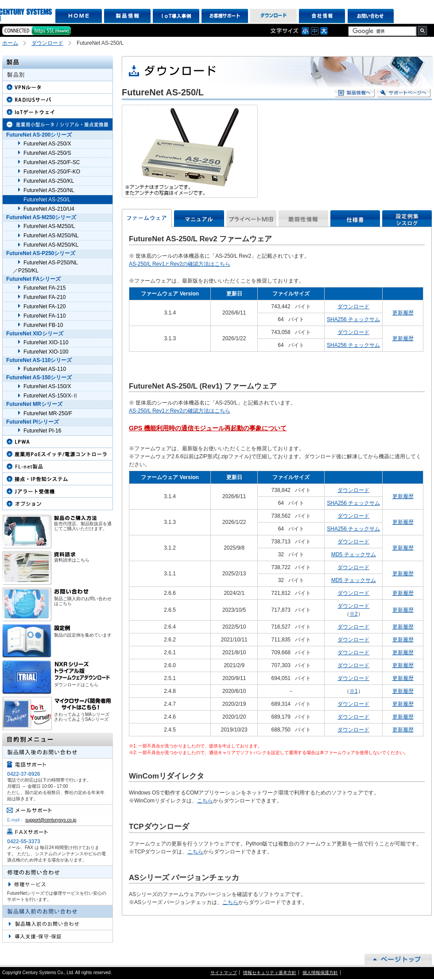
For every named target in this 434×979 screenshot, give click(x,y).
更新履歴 (403, 313)
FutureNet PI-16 (42, 431)
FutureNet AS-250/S (47, 153)
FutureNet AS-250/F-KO (51, 172)
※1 (353, 691)
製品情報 (127, 16)
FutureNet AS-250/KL (48, 181)
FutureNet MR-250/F (47, 413)
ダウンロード (273, 16)
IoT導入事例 (176, 16)
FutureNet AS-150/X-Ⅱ (50, 396)
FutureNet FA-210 (44, 297)
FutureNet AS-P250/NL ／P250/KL (45, 266)
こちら (205, 801)
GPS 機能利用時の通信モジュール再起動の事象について (208, 428)
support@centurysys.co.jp (50, 820)
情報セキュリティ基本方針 (269, 972)
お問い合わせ (371, 16)
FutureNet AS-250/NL (48, 190)
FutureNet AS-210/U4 (48, 209)
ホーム (10, 43)
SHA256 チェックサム (353, 319)
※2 (353, 614)
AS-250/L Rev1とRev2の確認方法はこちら (179, 264)
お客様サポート (225, 16)
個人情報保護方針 (320, 972)
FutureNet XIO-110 (45, 342)
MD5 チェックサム (353, 554)
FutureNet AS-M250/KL (50, 245)
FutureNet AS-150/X (47, 386)
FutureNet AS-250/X (47, 144)
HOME (78, 16)
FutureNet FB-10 (43, 325)
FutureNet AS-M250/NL (51, 235)
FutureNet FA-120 (44, 306)
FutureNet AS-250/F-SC (51, 162)
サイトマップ (223, 972)
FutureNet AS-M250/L (49, 226)
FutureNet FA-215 (44, 288)
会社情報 (322, 16)
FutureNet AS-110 (44, 369)
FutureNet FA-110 (44, 316)
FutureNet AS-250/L (46, 200)
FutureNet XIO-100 (45, 352)
